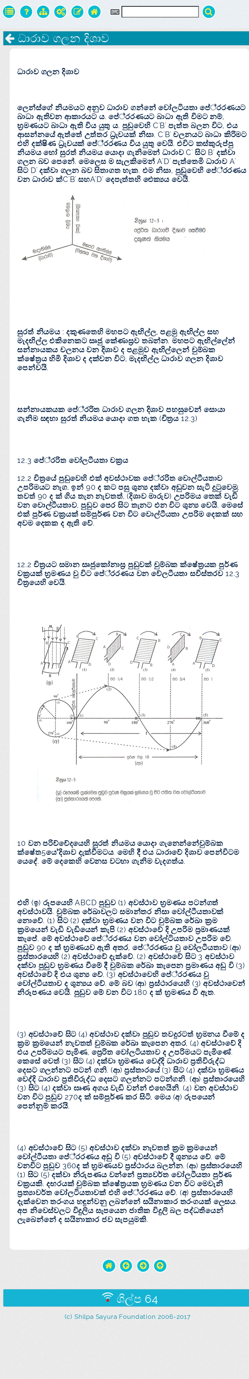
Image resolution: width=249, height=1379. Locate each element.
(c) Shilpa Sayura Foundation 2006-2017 (128, 1316)
